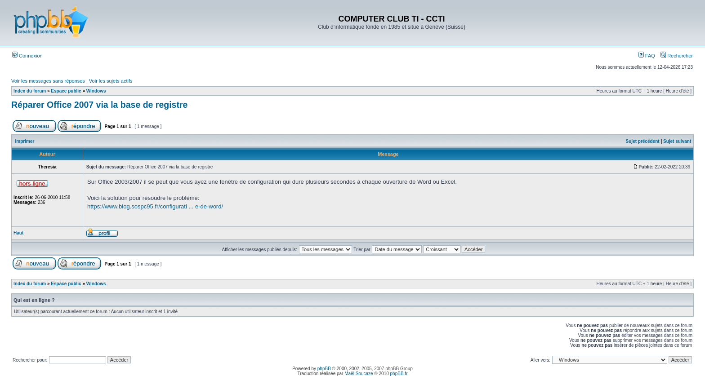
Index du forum (29, 90)
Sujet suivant (677, 141)
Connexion (27, 55)
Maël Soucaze (358, 373)
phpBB (324, 368)
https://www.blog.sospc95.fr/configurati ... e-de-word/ (155, 206)
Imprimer (25, 141)
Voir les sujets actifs (111, 81)
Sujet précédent (643, 141)
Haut (18, 232)
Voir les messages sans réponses (48, 81)
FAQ (646, 55)
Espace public (66, 90)
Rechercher (676, 55)
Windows (96, 90)
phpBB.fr (399, 373)
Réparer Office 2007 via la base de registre (99, 105)
